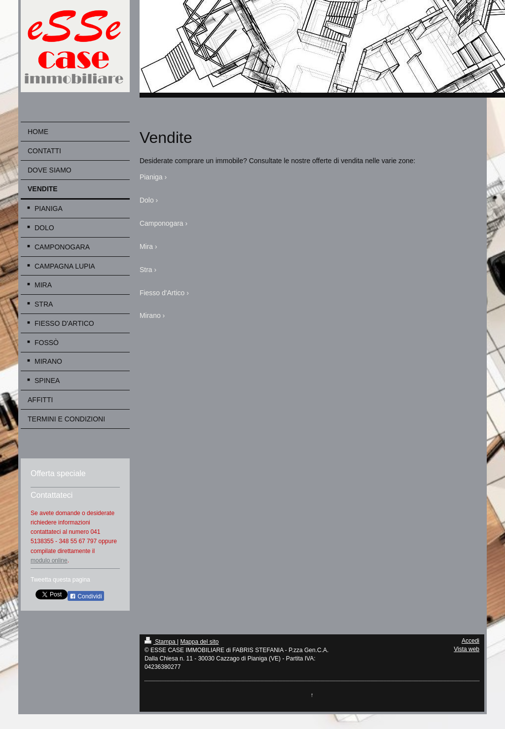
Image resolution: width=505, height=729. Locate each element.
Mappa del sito (199, 641)
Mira (146, 246)
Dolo (147, 200)
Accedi (470, 640)
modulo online (49, 560)
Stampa (160, 641)
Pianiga (151, 177)
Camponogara (161, 223)
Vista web (466, 649)
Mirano (150, 315)
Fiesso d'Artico (162, 293)
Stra (146, 270)
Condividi (86, 596)
